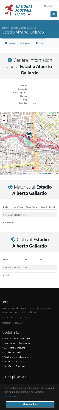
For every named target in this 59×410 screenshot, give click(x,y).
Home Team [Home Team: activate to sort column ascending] (18, 206)
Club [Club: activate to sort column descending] (40, 259)
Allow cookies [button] (30, 404)
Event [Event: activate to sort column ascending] (52, 206)
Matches (25, 43)
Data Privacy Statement (14, 366)
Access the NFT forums (14, 347)
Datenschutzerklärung (14, 361)
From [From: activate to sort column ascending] (5, 259)
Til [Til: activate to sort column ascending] (26, 259)
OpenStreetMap (41, 173)
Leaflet (27, 173)
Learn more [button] (11, 396)
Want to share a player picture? (18, 357)
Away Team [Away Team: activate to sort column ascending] (31, 206)
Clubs (40, 43)
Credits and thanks (12, 352)
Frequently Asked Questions (17, 343)
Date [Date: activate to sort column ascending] (5, 206)
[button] (29, 136)
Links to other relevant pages (17, 338)
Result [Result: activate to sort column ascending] (43, 206)
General (10, 43)
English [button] (49, 6)
